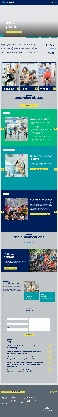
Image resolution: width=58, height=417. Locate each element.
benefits (13, 114)
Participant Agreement (13, 401)
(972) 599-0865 (49, 54)
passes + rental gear (34, 114)
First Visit (13, 395)
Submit (28, 336)
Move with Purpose (4, 398)
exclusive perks (46, 114)
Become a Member (13, 32)
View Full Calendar (28, 107)
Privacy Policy (30, 397)
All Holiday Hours (51, 48)
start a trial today (38, 170)
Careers (23, 398)
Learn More (9, 269)
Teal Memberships (5, 403)
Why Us (3, 395)
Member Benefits (4, 400)
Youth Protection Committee (31, 401)
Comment (31, 318)
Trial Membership (9, 151)
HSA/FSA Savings (31, 403)
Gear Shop (22, 402)
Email (8, 328)
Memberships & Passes (14, 404)
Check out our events (39, 215)
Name (8, 323)
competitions (13, 195)
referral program (21, 151)
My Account (13, 397)
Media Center (22, 405)
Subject (9, 318)
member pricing (22, 114)
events (6, 195)
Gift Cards (29, 395)
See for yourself (5, 53)
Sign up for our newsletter (12, 391)
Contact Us (23, 396)
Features (6, 114)
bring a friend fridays (34, 151)
